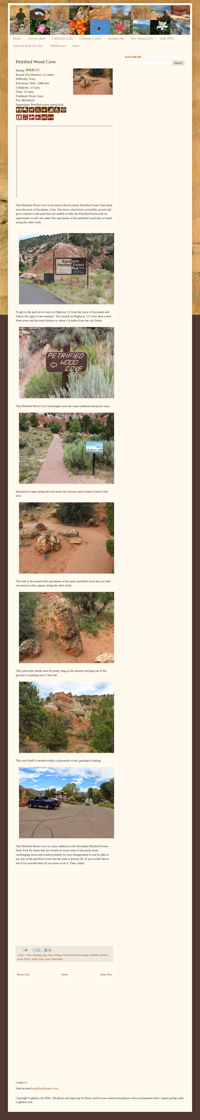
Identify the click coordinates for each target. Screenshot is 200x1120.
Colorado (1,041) (90, 38)
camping (36, 955)
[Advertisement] (100, 1033)
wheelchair (56, 959)
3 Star (28, 955)
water (47, 959)
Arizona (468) (36, 38)
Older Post (106, 974)
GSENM (94, 955)
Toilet (34, 959)
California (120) (62, 38)
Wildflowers (58, 45)
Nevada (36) (116, 38)
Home (17, 38)
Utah (41, 959)
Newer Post (23, 974)
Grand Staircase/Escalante (75, 955)
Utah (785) (166, 38)
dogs (44, 955)
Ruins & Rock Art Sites (28, 45)
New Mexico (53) (141, 38)
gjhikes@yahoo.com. (47, 1088)
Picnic (27, 959)
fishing (57, 955)
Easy (50, 955)
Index (75, 45)
